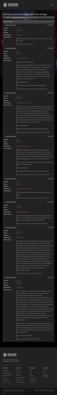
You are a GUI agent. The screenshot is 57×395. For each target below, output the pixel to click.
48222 (18, 96)
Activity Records (6, 382)
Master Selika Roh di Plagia (18, 17)
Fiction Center (32, 382)
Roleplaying (5, 379)
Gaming (4, 377)
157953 (19, 230)
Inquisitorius (19, 379)
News (30, 370)
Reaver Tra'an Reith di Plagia (24, 188)
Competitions (6, 370)
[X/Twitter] (16, 365)
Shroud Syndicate (20, 382)
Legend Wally (20, 287)
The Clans (18, 370)
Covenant (45, 370)
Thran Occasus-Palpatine (23, 58)
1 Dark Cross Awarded (9, 25)
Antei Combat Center (8, 375)
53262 (18, 181)
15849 (18, 28)
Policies (44, 372)
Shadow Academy (7, 372)
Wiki (30, 372)
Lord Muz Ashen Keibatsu (23, 211)
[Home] (4, 17)
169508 (19, 280)
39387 (18, 51)
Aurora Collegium (20, 377)
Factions (31, 375)
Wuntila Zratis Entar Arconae (24, 102)
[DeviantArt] (7, 365)
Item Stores (32, 377)
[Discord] (4, 365)
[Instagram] (13, 365)
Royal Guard (19, 375)
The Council (19, 372)
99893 (18, 205)
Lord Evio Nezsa (20, 237)
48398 (18, 139)
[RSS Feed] (19, 365)
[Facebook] (10, 365)
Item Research (32, 379)
